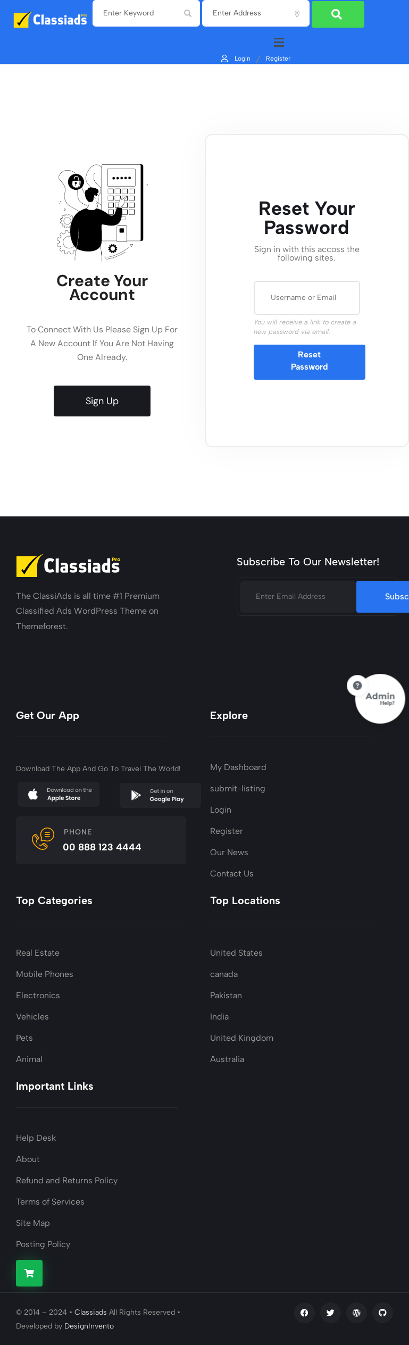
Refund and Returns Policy (67, 1179)
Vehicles (32, 1015)
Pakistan (226, 994)
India (219, 1015)
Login (235, 57)
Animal (29, 1058)
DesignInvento (89, 1325)
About (28, 1158)
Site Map (33, 1222)
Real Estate (38, 952)
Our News (229, 852)
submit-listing (237, 788)
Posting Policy (43, 1243)
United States (236, 952)
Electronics (38, 994)
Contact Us (232, 873)
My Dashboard (238, 767)
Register (278, 57)
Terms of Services (50, 1201)
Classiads (90, 1311)
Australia (227, 1058)
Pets (24, 1037)
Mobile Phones (44, 973)
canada (224, 973)
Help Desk (36, 1137)
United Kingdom (241, 1037)
